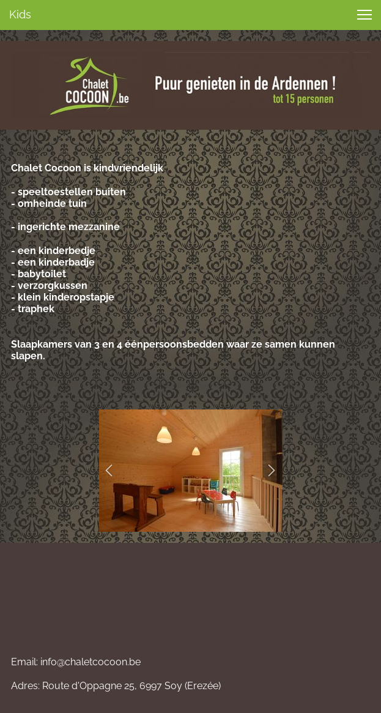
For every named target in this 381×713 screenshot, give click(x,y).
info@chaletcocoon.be (90, 662)
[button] (109, 470)
